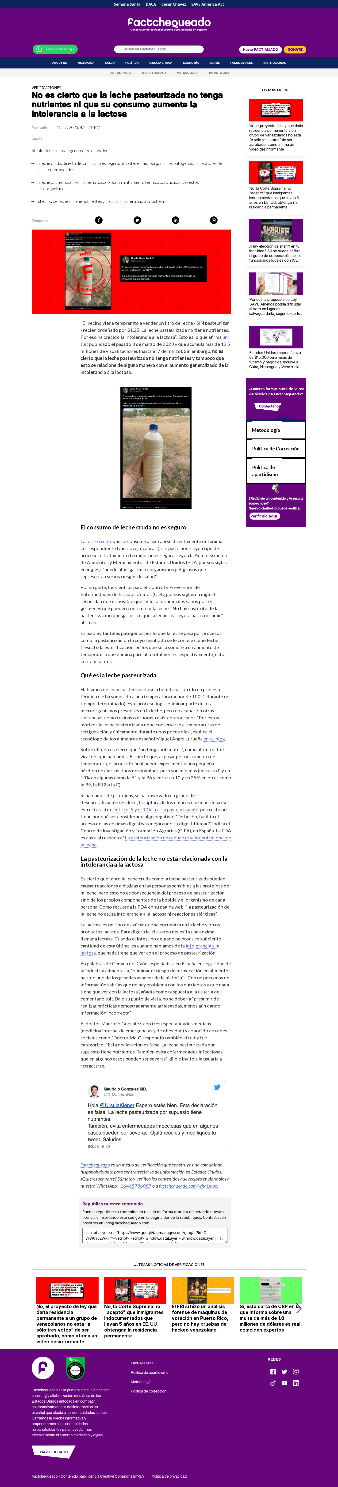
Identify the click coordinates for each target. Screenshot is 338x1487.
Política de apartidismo (150, 1372)
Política (132, 62)
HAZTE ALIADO (54, 1452)
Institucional (274, 62)
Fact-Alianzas (120, 73)
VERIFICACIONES (46, 87)
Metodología (187, 73)
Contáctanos (269, 406)
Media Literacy (154, 73)
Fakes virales (241, 62)
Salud (110, 62)
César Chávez (173, 4)
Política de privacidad (169, 1476)
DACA (151, 4)
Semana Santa (127, 4)
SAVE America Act (207, 4)
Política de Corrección (276, 448)
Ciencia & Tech (160, 62)
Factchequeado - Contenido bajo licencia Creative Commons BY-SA (88, 1476)
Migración (85, 62)
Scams (214, 62)
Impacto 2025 (219, 73)
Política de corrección (148, 1391)
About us (59, 62)
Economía (191, 62)
